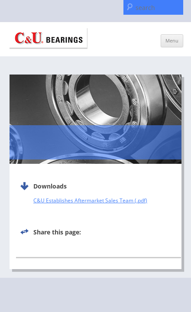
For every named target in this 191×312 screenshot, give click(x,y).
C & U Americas (48, 38)
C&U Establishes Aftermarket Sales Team (83, 200)
